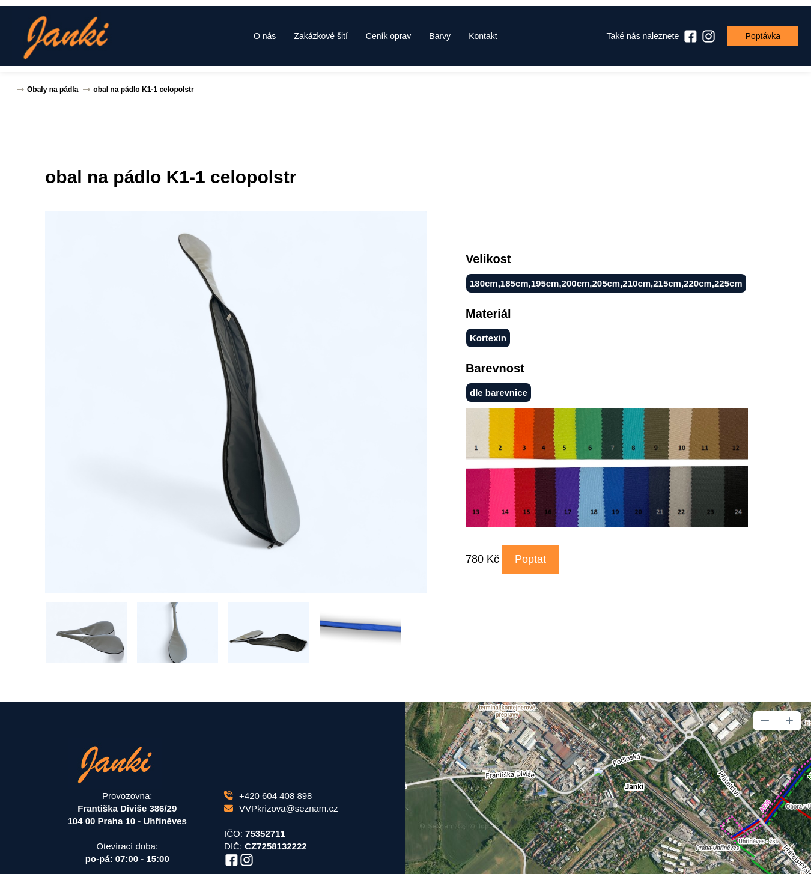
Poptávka (763, 36)
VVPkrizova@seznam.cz (281, 808)
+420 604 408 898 (268, 796)
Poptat (530, 559)
